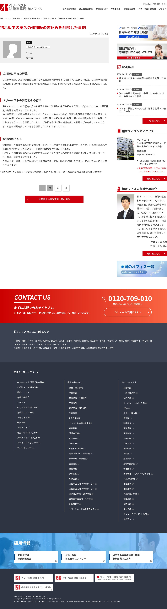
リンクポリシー (24, 446)
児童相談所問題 (76, 447)
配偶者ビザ (74, 503)
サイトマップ (23, 426)
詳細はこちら (153, 178)
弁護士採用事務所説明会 (24, 556)
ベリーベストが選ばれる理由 (30, 381)
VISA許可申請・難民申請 (80, 493)
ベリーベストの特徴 (147, 8)
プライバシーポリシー (27, 441)
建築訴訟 (127, 458)
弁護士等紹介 (102, 8)
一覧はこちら (153, 120)
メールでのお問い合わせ (28, 436)
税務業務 (73, 478)
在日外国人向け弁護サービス (81, 488)
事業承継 (127, 498)
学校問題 (73, 442)
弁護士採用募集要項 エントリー (75, 556)
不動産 (126, 453)
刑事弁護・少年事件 (78, 397)
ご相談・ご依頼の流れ (27, 386)
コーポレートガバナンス (134, 402)
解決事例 (21, 421)
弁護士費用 (115, 8)
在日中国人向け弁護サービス (81, 483)
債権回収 (127, 468)
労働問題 (73, 392)
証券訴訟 (73, 463)
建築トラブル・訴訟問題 (80, 453)
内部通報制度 (129, 478)
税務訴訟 (127, 432)
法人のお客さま (86, 8)
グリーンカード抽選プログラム (82, 508)
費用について (23, 391)
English (148, 4)
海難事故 (73, 468)
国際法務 (127, 488)
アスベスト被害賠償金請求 (80, 422)
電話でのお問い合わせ (27, 431)
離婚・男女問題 (76, 387)
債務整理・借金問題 (78, 407)
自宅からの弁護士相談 (27, 406)
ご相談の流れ (129, 8)
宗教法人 (127, 518)
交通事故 (73, 402)
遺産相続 (73, 427)
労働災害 (73, 412)
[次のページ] (66, 188)
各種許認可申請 (130, 493)
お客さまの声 (23, 416)
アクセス (162, 8)
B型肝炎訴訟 (74, 417)
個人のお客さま (69, 8)
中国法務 (127, 483)
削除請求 (73, 437)
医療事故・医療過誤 (78, 458)
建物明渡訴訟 (129, 463)
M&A (125, 407)
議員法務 (127, 508)
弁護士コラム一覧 (25, 411)
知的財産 (127, 447)
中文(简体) (156, 4)
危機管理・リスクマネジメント (137, 473)
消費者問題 (74, 432)
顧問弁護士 (128, 387)
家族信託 (73, 473)
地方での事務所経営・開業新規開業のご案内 (126, 556)
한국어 (164, 4)
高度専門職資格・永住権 (80, 498)
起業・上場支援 (130, 412)
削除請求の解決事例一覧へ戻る (54, 199)
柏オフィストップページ (26, 371)
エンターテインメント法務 (135, 513)
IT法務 (126, 417)
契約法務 (127, 397)
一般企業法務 (129, 392)
